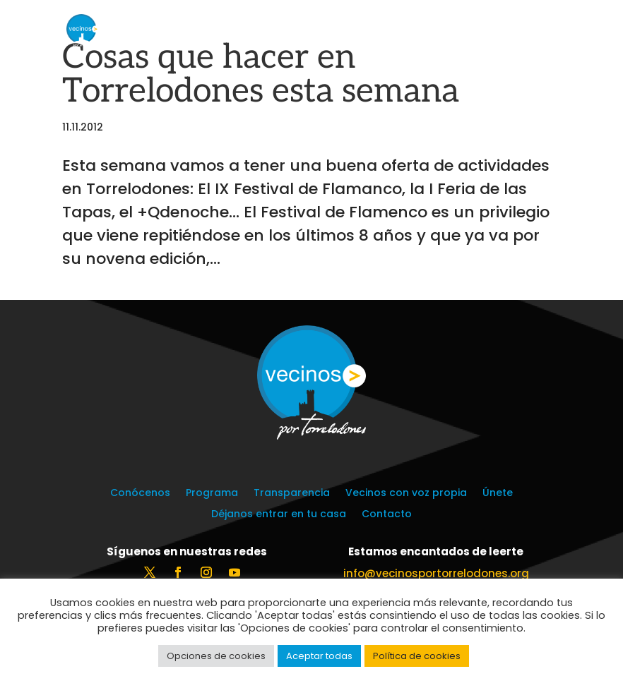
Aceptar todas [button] (319, 656)
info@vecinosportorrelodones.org (436, 573)
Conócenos (140, 494)
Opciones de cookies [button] (216, 656)
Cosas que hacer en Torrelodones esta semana (260, 74)
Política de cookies (417, 656)
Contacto (387, 515)
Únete (497, 494)
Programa (212, 494)
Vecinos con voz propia (406, 494)
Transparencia (292, 494)
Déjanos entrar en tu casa (278, 515)
